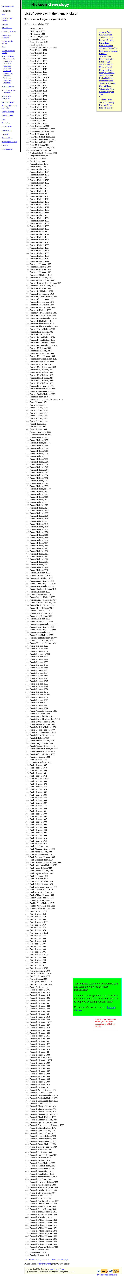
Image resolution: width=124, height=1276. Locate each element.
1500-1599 (7, 66)
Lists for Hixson (105, 108)
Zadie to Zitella (105, 100)
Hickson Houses (7, 115)
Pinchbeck (7, 83)
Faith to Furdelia (106, 45)
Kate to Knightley (106, 59)
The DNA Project (8, 6)
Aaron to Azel (105, 32)
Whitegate (6, 78)
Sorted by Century (106, 102)
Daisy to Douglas (106, 40)
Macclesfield (7, 73)
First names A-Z (9, 59)
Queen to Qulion (106, 75)
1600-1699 (7, 68)
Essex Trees (7, 80)
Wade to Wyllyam (106, 91)
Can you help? (6, 127)
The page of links (7, 106)
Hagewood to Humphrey (109, 51)
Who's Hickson (7, 28)
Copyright (5, 134)
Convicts (5, 145)
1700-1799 (7, 71)
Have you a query (8, 102)
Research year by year (9, 142)
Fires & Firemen (7, 149)
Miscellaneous (6, 130)
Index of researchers (8, 90)
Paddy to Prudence (106, 73)
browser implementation (107, 1275)
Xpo (101, 94)
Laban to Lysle (105, 62)
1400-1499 (7, 64)
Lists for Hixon (105, 105)
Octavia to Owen (106, 70)
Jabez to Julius (105, 56)
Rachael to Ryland (106, 78)
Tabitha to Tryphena (107, 83)
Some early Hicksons (9, 31)
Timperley (6, 75)
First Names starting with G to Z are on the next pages (46, 1259)
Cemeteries (5, 123)
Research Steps (7, 138)
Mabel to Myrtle (106, 64)
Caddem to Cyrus (106, 37)
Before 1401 (7, 61)
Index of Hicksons (8, 56)
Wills (3, 119)
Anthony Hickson (44, 1264)
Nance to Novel (105, 67)
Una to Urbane (105, 86)
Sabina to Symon (106, 81)
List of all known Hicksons (7, 19)
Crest (3, 47)
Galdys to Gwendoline (108, 48)
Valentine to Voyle (106, 89)
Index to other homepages (6, 97)
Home (4, 14)
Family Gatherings (8, 112)
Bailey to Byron (105, 35)
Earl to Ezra (104, 43)
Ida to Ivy (103, 54)
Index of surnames (8, 86)
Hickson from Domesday (6, 36)
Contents (5, 24)
